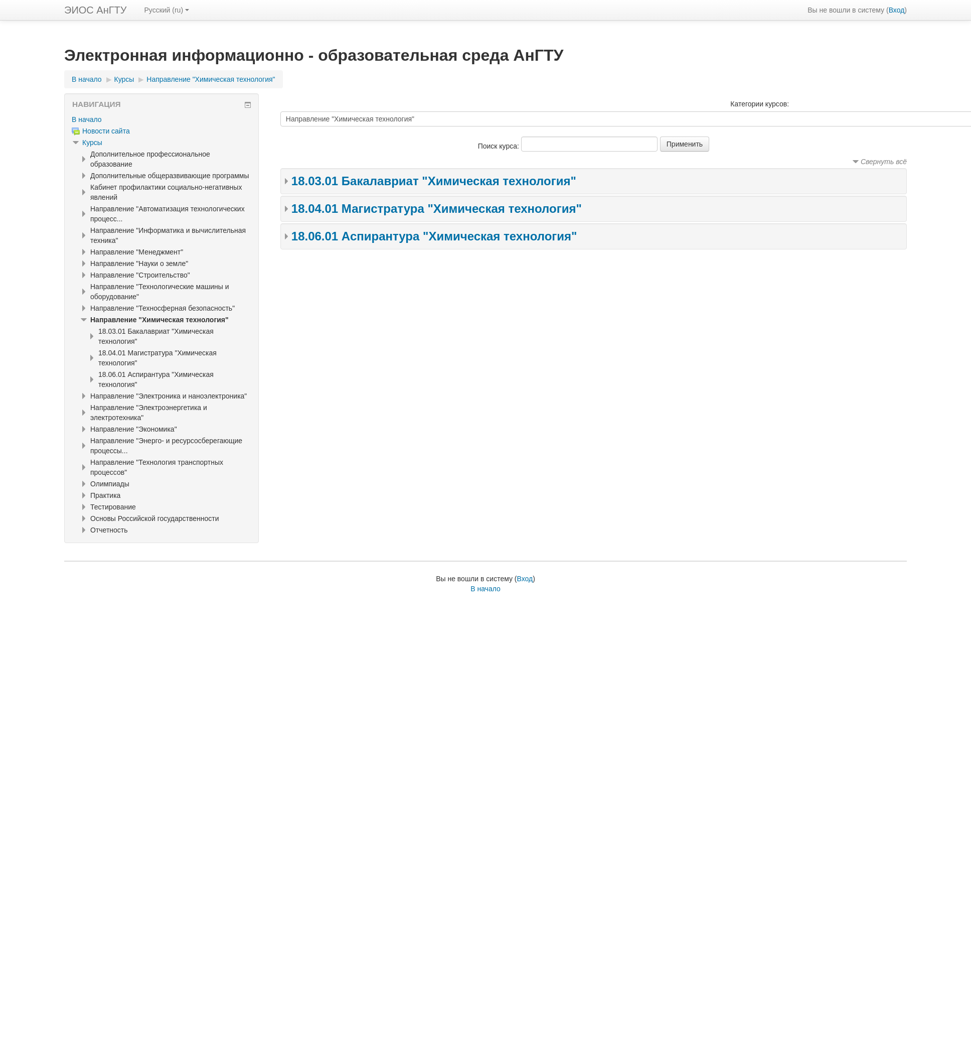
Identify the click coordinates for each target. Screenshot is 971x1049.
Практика (105, 495)
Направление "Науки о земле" (139, 263)
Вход (897, 10)
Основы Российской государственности (154, 518)
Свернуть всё (884, 162)
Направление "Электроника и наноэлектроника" (168, 396)
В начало (87, 79)
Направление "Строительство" (140, 275)
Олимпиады (109, 484)
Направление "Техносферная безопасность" (162, 308)
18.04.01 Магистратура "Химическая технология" (436, 208)
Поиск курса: (499, 146)
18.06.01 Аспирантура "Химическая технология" (434, 236)
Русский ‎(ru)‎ (166, 10)
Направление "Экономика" (133, 429)
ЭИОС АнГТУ (95, 10)
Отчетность (109, 530)
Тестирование (113, 507)
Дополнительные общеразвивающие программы (169, 176)
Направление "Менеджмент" (136, 252)
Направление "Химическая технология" (210, 79)
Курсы (124, 79)
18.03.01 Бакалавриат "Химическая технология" (433, 181)
